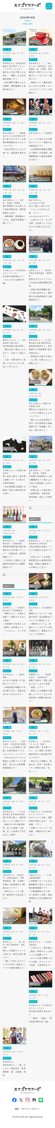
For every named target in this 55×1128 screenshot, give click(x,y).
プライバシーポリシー (30, 1109)
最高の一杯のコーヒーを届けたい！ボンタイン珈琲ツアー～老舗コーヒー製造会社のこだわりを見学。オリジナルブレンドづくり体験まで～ (40, 82)
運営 (17, 1109)
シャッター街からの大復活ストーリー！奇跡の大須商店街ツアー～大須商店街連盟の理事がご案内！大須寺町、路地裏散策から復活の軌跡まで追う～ (40, 149)
